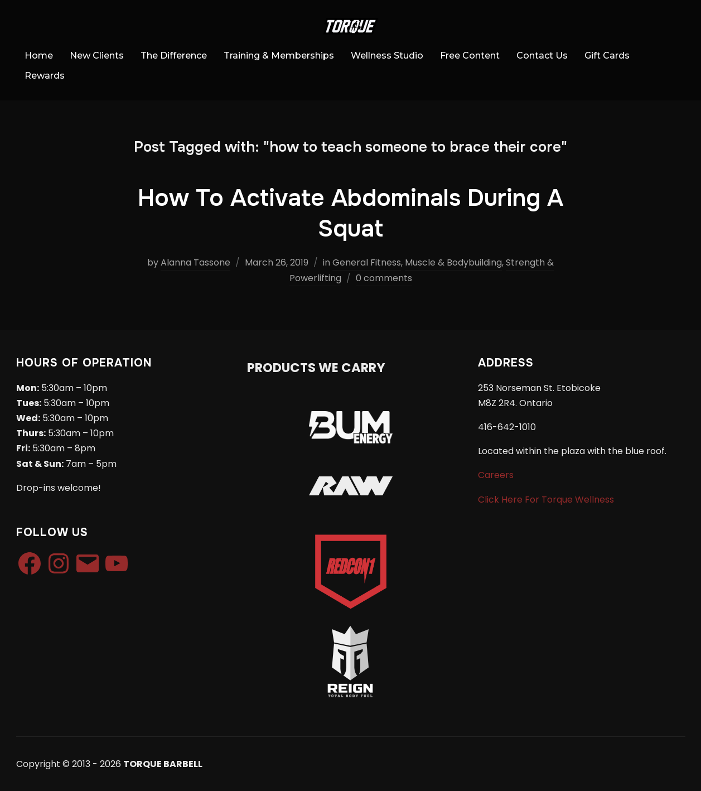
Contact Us (542, 55)
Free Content (470, 55)
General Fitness (366, 262)
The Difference (174, 55)
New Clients (97, 55)
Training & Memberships (279, 55)
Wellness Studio (387, 55)
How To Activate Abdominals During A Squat (350, 213)
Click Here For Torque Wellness (546, 499)
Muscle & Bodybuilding (453, 262)
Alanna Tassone (195, 262)
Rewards (45, 75)
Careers (496, 475)
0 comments (384, 278)
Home (39, 55)
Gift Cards (607, 55)
